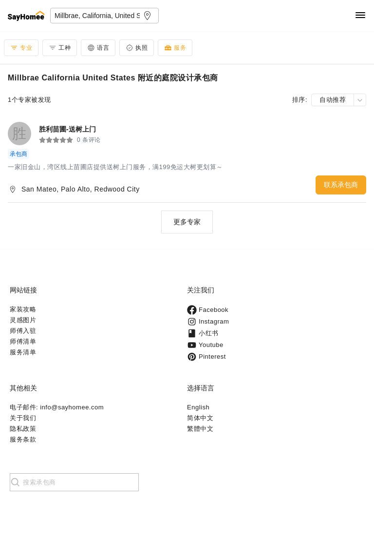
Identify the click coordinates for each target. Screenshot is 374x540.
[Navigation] (360, 16)
